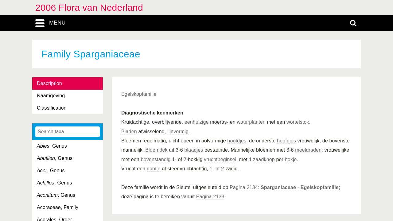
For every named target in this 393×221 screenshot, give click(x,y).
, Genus (52, 146)
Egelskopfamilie (138, 94)
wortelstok (297, 122)
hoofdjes (236, 140)
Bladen (129, 131)
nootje (154, 168)
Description (49, 83)
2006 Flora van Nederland (89, 7)
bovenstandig (156, 159)
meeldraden (308, 150)
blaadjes (194, 150)
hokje (291, 159)
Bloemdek (156, 150)
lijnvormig (178, 131)
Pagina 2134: (284, 187)
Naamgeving (51, 95)
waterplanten (251, 122)
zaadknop (264, 159)
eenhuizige (197, 122)
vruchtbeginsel (220, 159)
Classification (52, 107)
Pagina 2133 (210, 196)
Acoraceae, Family (57, 207)
